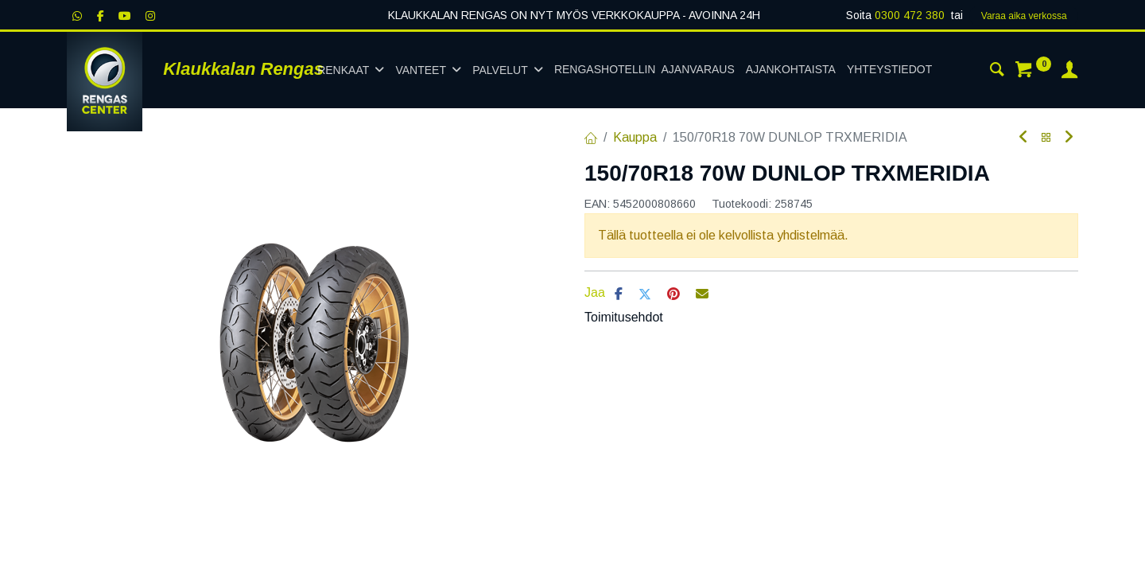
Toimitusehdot (623, 317)
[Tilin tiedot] (1069, 71)
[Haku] (997, 71)
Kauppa (635, 137)
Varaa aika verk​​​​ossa (1024, 15)
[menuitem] (644, 70)
